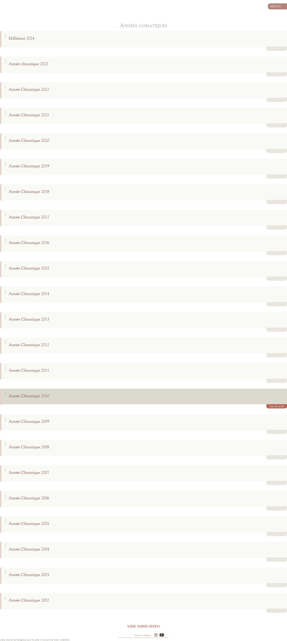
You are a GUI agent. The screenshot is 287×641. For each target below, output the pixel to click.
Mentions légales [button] (142, 635)
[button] (156, 635)
